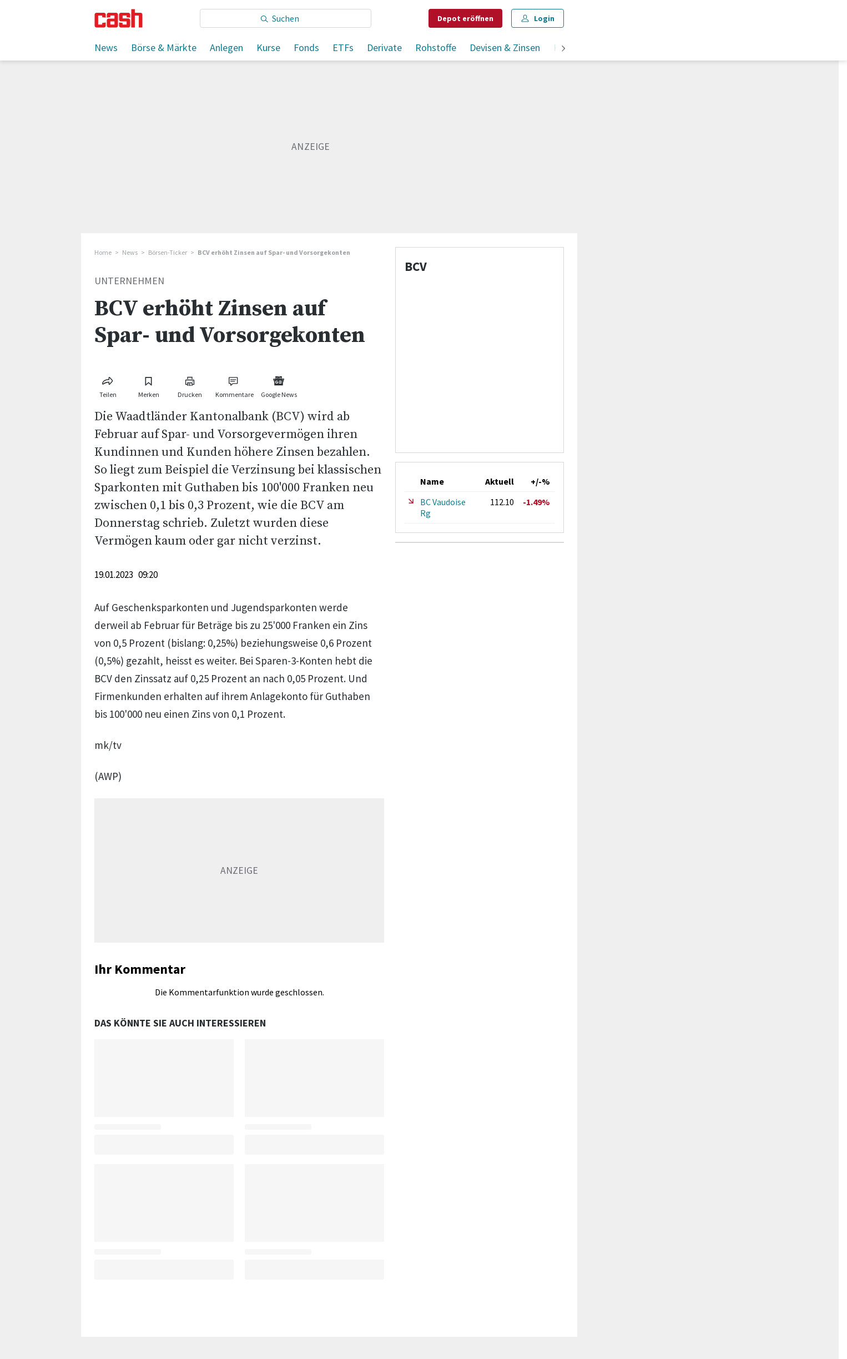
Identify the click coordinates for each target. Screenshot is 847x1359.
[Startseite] (118, 18)
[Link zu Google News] (278, 385)
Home (103, 252)
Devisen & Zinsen (505, 47)
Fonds (306, 47)
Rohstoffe (435, 47)
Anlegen (226, 47)
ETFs (343, 47)
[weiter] (563, 49)
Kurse (268, 47)
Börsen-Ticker (167, 252)
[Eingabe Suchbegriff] (285, 18)
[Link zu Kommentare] (234, 385)
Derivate (384, 47)
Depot (465, 18)
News (106, 47)
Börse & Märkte (163, 47)
